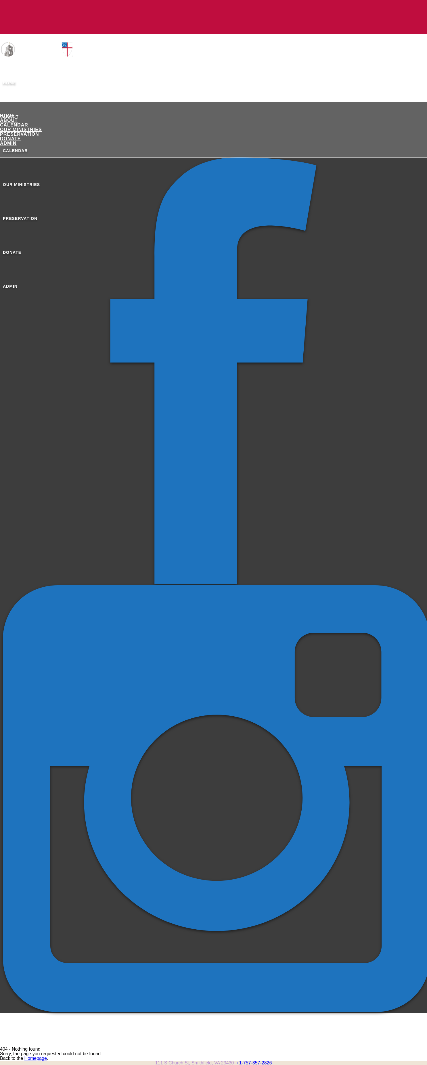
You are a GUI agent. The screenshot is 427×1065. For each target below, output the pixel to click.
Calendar (14, 124)
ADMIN (8, 143)
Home (9, 82)
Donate (10, 138)
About (9, 120)
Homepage (35, 1058)
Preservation (19, 134)
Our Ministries (21, 129)
